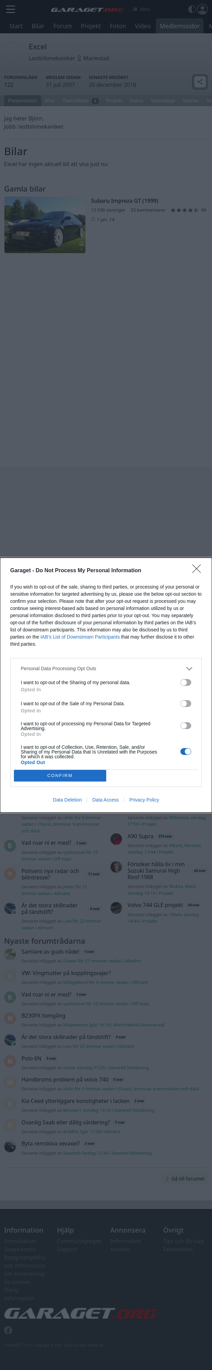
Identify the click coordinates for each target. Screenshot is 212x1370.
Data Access (105, 800)
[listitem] (106, 668)
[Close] (198, 570)
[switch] (185, 682)
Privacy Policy (144, 800)
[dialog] (106, 685)
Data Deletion (67, 800)
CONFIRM (60, 775)
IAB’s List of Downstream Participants (80, 637)
